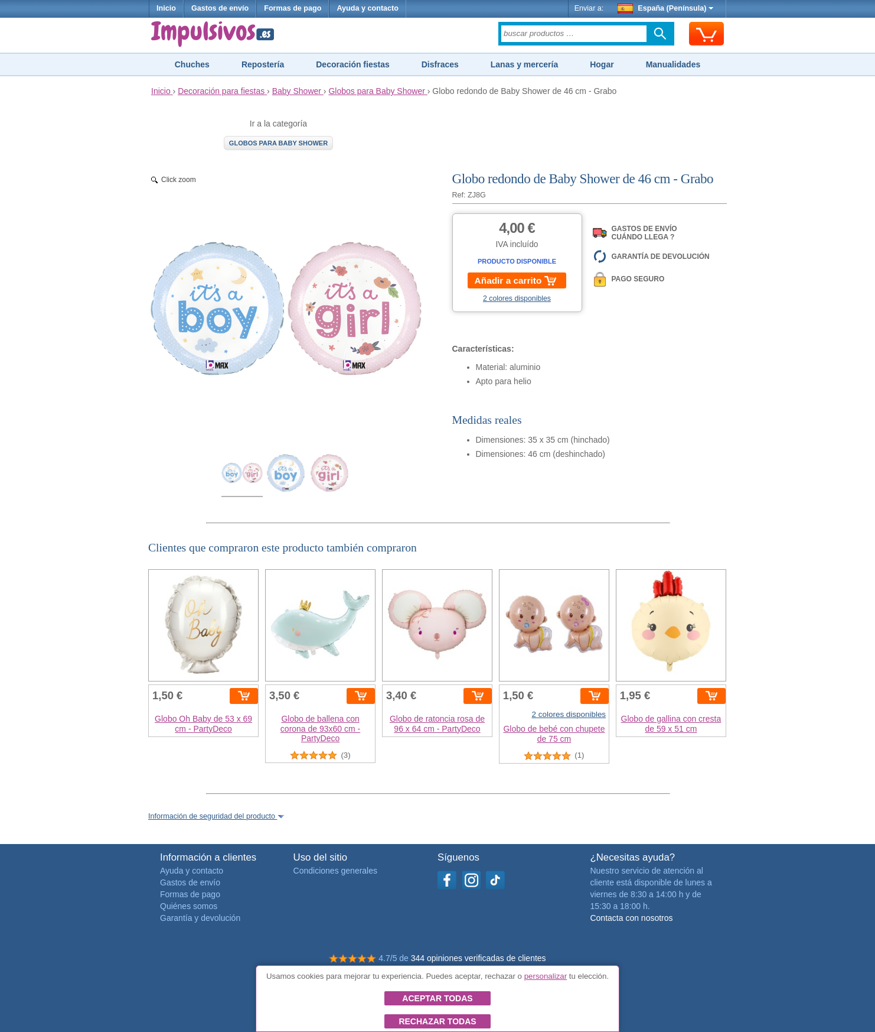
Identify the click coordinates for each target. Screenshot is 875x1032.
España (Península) (666, 8)
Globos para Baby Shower (278, 143)
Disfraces (440, 64)
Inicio (166, 8)
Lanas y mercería (524, 64)
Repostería (262, 64)
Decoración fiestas (353, 64)
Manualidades (673, 64)
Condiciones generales (335, 870)
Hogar (601, 64)
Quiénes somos (188, 906)
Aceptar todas (437, 998)
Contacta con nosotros (631, 918)
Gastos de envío (220, 8)
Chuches (192, 64)
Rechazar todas (437, 1021)
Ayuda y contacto (368, 8)
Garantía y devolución (200, 918)
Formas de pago (292, 8)
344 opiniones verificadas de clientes (478, 958)
